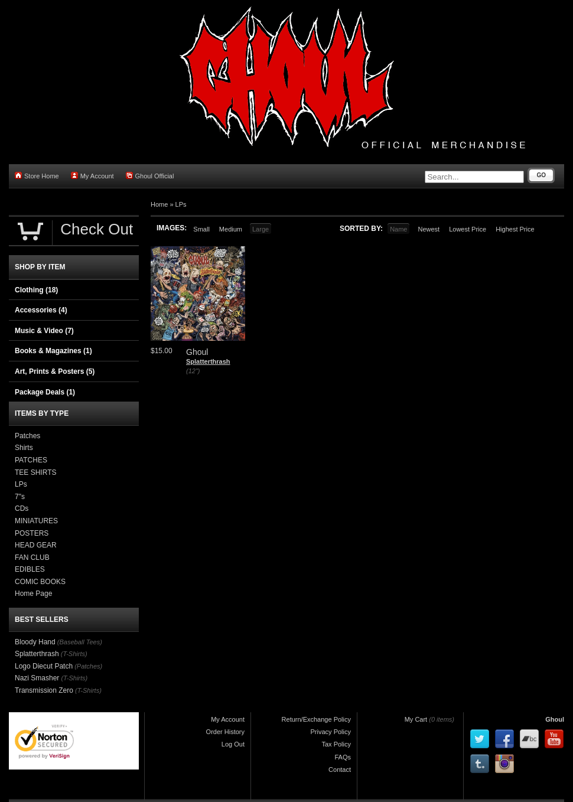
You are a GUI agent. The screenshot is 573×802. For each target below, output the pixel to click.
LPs (181, 204)
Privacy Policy (331, 731)
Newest (428, 229)
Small (201, 229)
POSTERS (31, 533)
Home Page (33, 593)
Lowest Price (467, 229)
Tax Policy (336, 744)
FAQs (342, 757)
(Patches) (88, 666)
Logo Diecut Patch (44, 666)
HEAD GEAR (36, 545)
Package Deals (45, 392)
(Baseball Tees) (79, 641)
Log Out (233, 744)
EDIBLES (30, 569)
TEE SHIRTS (35, 472)
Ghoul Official (150, 176)
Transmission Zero (44, 690)
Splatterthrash (208, 361)
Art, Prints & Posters (55, 371)
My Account (92, 176)
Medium (230, 229)
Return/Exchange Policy (316, 719)
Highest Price (515, 229)
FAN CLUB (32, 557)
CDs (21, 508)
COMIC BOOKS (40, 582)
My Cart (416, 719)
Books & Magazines (53, 351)
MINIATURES (36, 521)
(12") (193, 370)
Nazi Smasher (37, 678)
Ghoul (554, 719)
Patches (27, 436)
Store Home (37, 176)
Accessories (41, 310)
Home (159, 204)
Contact (339, 769)
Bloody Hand (35, 642)
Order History (225, 731)
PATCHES (31, 460)
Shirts (24, 448)
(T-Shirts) (74, 653)
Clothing (36, 290)
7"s (20, 497)
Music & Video (44, 331)
